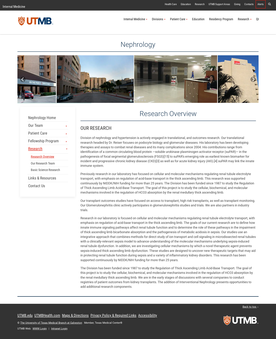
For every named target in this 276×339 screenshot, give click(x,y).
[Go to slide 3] (136, 100)
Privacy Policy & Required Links (113, 315)
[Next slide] (253, 79)
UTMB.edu (25, 315)
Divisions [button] (158, 19)
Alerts (261, 4)
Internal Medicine (14, 7)
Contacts (249, 4)
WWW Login (40, 328)
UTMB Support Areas (219, 4)
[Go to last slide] (23, 79)
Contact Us (36, 186)
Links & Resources (42, 178)
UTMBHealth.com (47, 315)
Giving (237, 4)
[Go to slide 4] (139, 100)
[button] (269, 4)
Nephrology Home (42, 118)
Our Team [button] (47, 125)
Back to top (251, 306)
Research (200, 4)
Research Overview (42, 156)
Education (186, 4)
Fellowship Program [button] (47, 141)
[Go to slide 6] (145, 100)
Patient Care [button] (178, 19)
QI (257, 19)
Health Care (171, 4)
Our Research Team (43, 163)
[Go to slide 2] (134, 100)
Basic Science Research (45, 170)
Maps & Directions (75, 315)
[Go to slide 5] (142, 100)
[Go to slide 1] (131, 100)
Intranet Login (59, 328)
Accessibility (147, 315)
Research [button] (245, 19)
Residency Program (221, 19)
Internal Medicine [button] (135, 19)
